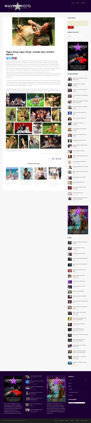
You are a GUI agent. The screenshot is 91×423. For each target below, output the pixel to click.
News (51, 153)
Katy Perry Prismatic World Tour (79, 118)
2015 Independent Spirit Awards (80, 161)
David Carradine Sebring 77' (36, 376)
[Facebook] (7, 58)
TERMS (77, 420)
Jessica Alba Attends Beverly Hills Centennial (40, 183)
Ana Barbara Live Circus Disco (79, 177)
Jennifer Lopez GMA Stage (78, 291)
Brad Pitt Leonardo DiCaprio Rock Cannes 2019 (36, 410)
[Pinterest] (15, 58)
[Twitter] (10, 58)
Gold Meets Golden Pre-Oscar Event (80, 166)
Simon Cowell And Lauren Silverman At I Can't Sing (78, 329)
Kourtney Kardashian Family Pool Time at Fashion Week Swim (26, 183)
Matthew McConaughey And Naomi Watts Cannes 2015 (80, 101)
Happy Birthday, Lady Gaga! (79, 323)
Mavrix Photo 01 (21, 49)
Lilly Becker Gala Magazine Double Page (11, 183)
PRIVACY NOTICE (84, 420)
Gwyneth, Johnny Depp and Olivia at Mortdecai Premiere (80, 198)
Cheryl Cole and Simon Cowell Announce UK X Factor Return (79, 351)
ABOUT (70, 389)
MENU (77, 3)
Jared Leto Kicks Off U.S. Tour (79, 286)
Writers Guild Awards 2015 (78, 182)
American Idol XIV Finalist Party (79, 140)
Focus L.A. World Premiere (78, 150)
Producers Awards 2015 (78, 192)
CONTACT (83, 3)
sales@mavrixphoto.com (23, 150)
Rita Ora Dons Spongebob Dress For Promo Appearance (80, 318)
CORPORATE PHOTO (73, 392)
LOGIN (72, 3)
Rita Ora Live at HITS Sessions (79, 281)
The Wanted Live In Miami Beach (80, 296)
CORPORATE (61, 420)
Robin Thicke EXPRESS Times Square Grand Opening (79, 340)
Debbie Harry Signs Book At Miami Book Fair (36, 398)
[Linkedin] (13, 58)
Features (45, 153)
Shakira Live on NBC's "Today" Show (80, 334)
